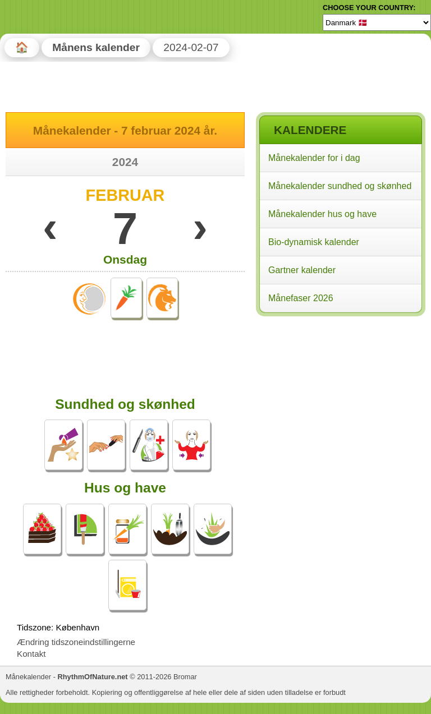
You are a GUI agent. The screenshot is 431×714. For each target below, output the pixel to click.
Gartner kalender (302, 270)
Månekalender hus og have (322, 214)
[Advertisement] (340, 392)
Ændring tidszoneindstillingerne (76, 642)
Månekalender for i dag (314, 158)
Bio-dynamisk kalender (313, 242)
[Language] (377, 22)
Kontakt (31, 653)
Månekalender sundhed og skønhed (339, 186)
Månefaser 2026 (300, 298)
